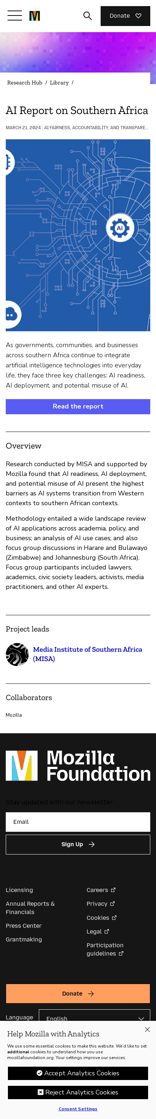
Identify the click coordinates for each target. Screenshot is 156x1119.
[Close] (147, 1032)
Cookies (98, 917)
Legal (94, 931)
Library (59, 82)
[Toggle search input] (88, 16)
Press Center (24, 925)
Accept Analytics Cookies (81, 1075)
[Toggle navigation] (15, 15)
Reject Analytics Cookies (81, 1094)
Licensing (19, 890)
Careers (97, 890)
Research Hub (24, 82)
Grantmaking (24, 939)
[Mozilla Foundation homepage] (34, 16)
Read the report (78, 406)
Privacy (97, 903)
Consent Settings (78, 1111)
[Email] (78, 822)
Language (19, 1017)
